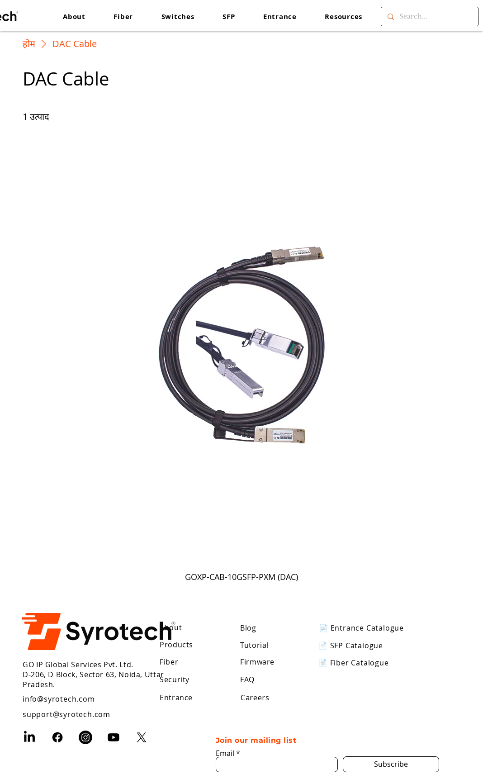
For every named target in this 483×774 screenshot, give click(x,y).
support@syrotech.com (66, 714)
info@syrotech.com (59, 699)
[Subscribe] (391, 764)
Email (225, 753)
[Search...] (429, 16)
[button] (343, 16)
